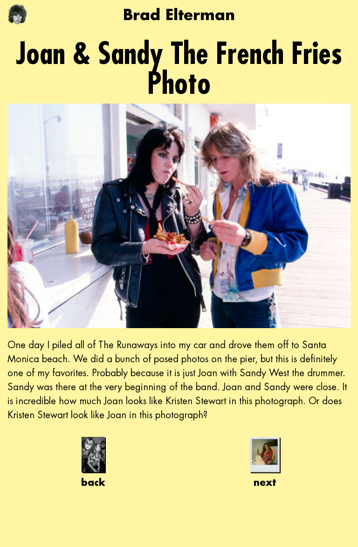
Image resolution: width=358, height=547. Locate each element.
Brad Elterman (179, 14)
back (93, 462)
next (264, 462)
